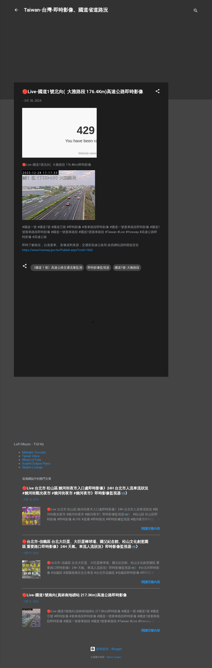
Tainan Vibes (31, 456)
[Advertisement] (185, 83)
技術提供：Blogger (106, 649)
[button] (157, 92)
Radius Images (114, 657)
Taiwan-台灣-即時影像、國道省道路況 (66, 10)
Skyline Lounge (32, 467)
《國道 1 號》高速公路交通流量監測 (57, 267)
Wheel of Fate (31, 460)
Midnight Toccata (34, 452)
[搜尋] (195, 11)
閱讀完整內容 (150, 528)
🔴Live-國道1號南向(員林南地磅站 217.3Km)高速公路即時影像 (74, 595)
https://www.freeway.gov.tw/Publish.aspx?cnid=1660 (57, 250)
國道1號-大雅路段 (127, 267)
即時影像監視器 (98, 267)
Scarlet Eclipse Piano (36, 463)
